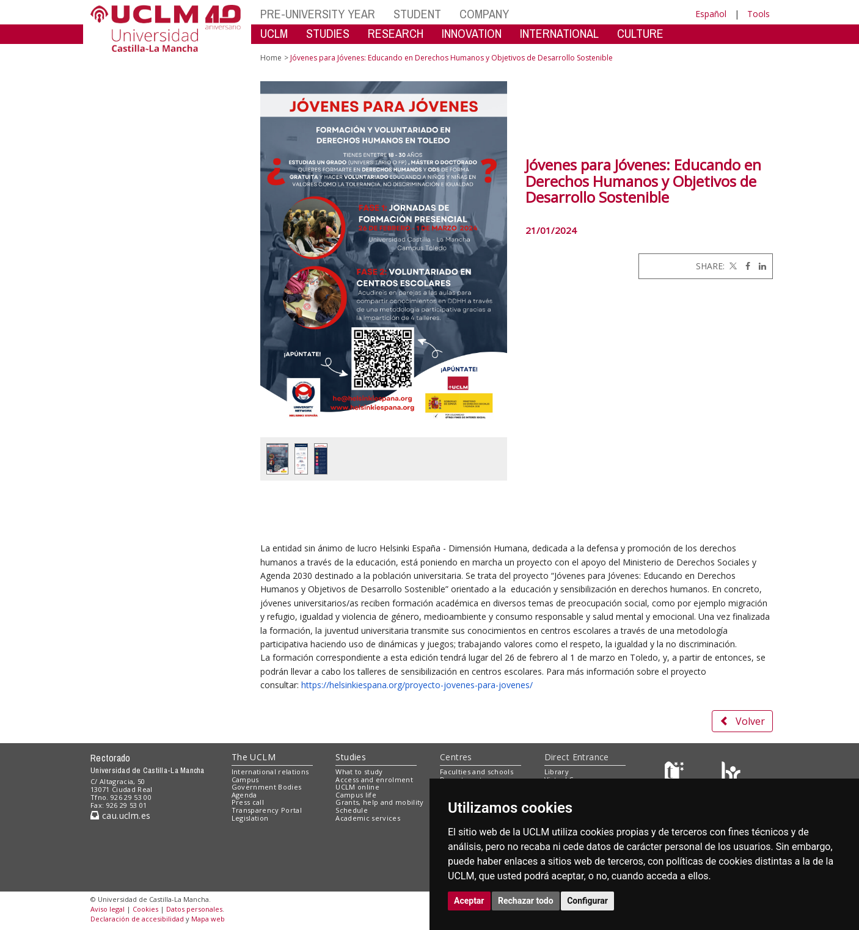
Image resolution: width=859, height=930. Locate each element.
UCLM (274, 33)
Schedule (351, 810)
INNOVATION (472, 33)
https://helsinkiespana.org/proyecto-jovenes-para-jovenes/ (417, 685)
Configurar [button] (587, 901)
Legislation (250, 818)
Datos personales (194, 909)
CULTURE (640, 33)
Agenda (244, 794)
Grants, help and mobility (379, 802)
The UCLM (254, 757)
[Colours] (731, 774)
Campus (245, 779)
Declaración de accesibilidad (137, 918)
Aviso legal (107, 909)
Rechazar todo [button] (526, 901)
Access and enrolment (374, 779)
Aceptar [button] (469, 901)
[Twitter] (732, 266)
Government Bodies (267, 786)
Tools (758, 14)
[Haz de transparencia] (676, 774)
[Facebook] (744, 266)
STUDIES (327, 33)
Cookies (145, 909)
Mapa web (208, 918)
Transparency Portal (267, 810)
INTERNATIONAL (559, 33)
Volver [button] (742, 721)
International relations (270, 771)
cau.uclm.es (120, 815)
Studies (350, 757)
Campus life (355, 794)
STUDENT (417, 13)
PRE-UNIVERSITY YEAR (317, 13)
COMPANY (484, 13)
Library (556, 771)
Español (710, 14)
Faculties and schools (476, 771)
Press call (248, 802)
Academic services (367, 818)
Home (271, 58)
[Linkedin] (759, 266)
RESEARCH (395, 33)
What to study (358, 771)
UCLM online (357, 786)
